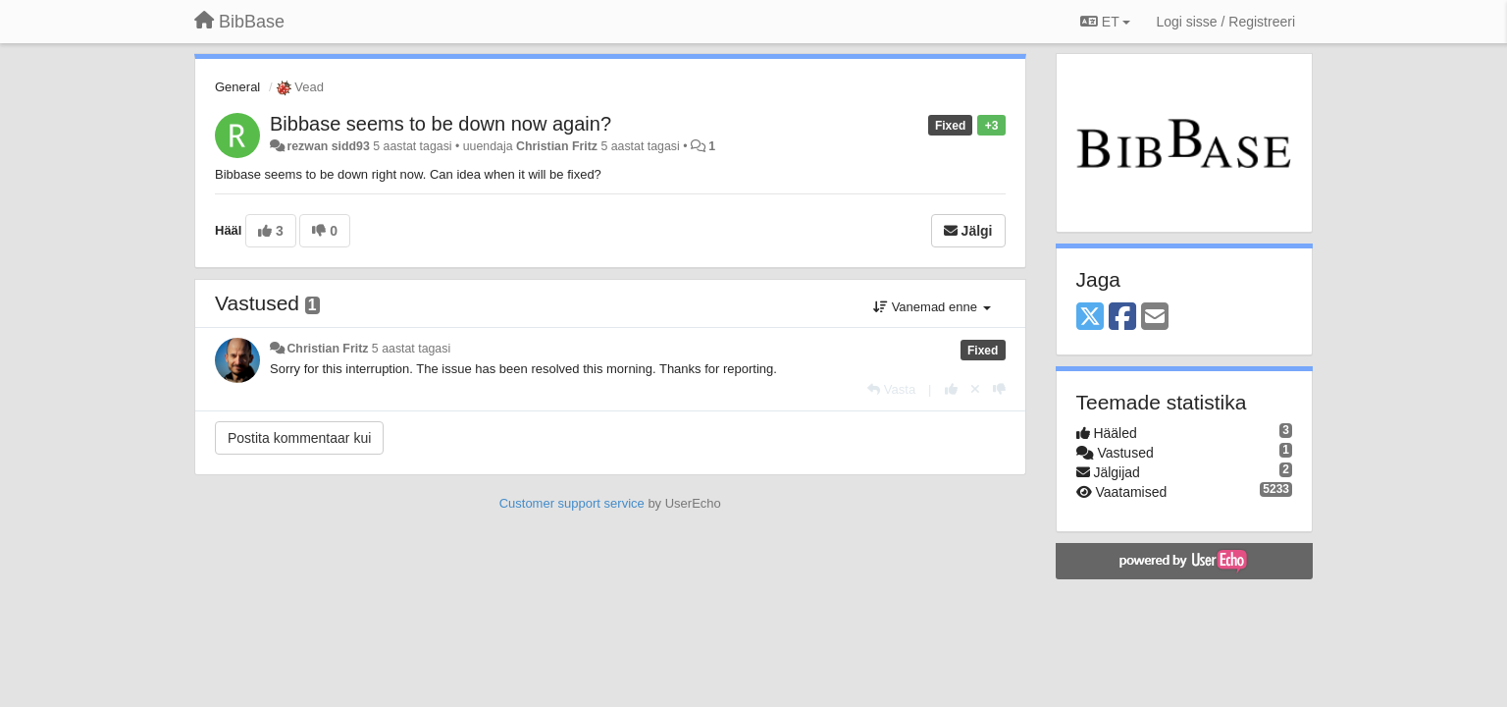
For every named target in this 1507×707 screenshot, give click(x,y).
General (237, 87)
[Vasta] (891, 389)
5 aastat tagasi (411, 348)
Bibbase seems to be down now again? (440, 124)
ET (1105, 21)
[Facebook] (1122, 317)
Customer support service (572, 503)
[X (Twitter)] (1090, 317)
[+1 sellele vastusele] (951, 389)
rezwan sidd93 (327, 146)
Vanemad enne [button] (931, 306)
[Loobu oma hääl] (975, 389)
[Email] (1155, 317)
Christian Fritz (557, 146)
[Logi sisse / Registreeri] (1225, 21)
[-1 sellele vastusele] (999, 389)
